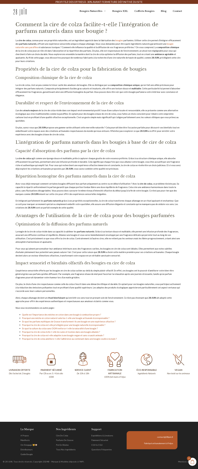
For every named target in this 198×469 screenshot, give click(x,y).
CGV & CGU (97, 445)
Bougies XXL (120, 11)
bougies (119, 40)
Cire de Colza (62, 435)
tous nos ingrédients (66, 449)
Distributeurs (27, 449)
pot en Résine (62, 445)
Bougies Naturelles (94, 11)
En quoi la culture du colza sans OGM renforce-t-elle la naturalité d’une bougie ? (60, 328)
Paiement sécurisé (99, 440)
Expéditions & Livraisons (102, 435)
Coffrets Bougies (144, 11)
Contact (177, 11)
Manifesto (25, 440)
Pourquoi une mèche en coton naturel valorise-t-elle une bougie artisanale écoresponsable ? (65, 318)
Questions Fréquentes (101, 449)
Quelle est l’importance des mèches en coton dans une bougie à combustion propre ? (61, 314)
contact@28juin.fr (165, 437)
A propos (25, 435)
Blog (163, 11)
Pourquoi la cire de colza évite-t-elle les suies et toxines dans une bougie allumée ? (61, 332)
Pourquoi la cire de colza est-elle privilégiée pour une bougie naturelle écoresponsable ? (63, 325)
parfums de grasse (64, 440)
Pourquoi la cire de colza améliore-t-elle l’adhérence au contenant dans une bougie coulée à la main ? (69, 338)
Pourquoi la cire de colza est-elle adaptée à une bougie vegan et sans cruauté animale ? (63, 335)
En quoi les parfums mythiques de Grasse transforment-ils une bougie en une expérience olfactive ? (69, 321)
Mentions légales (186, 462)
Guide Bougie (27, 454)
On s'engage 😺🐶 (29, 445)
